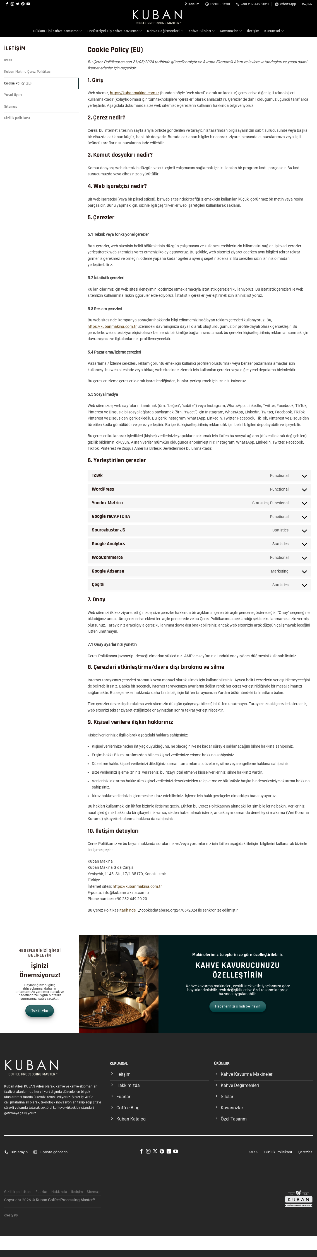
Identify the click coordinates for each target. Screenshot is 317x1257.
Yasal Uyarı (13, 95)
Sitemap (10, 106)
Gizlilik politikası (17, 118)
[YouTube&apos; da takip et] (28, 4)
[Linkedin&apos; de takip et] (169, 1151)
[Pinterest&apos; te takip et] (23, 4)
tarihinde (128, 910)
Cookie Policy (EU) (18, 83)
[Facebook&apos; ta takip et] (7, 4)
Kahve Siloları (201, 31)
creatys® (11, 1215)
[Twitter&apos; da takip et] (17, 4)
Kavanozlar (231, 31)
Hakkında (59, 1192)
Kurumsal (274, 31)
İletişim (253, 31)
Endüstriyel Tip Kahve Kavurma (114, 31)
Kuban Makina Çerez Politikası (27, 71)
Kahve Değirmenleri (165, 31)
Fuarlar (41, 1192)
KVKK (8, 60)
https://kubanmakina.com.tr (134, 93)
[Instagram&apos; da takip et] (12, 4)
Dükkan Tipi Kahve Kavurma (57, 31)
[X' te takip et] (155, 1151)
